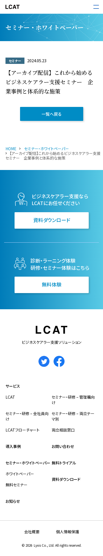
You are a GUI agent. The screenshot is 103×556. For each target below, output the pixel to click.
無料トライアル (64, 463)
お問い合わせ (63, 446)
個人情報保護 (67, 531)
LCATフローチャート (22, 430)
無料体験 (52, 284)
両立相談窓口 (63, 430)
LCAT (10, 397)
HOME (10, 148)
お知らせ (12, 501)
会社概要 (32, 531)
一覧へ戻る (51, 114)
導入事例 (13, 446)
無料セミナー (16, 484)
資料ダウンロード (51, 219)
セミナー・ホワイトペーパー (46, 148)
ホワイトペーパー (19, 473)
